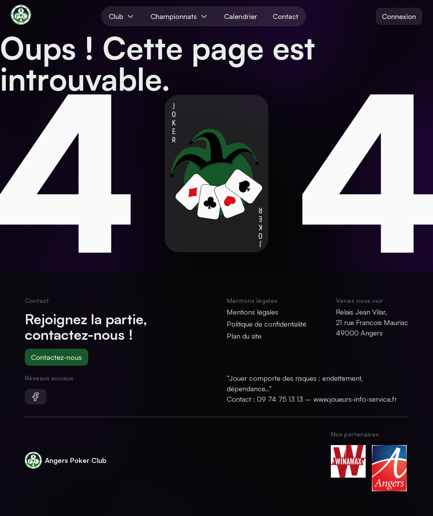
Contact (285, 16)
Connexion (399, 16)
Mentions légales (252, 312)
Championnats (180, 16)
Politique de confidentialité (266, 324)
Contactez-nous (56, 357)
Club (122, 16)
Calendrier (240, 16)
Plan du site (244, 336)
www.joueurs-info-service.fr (355, 399)
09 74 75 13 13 (280, 399)
